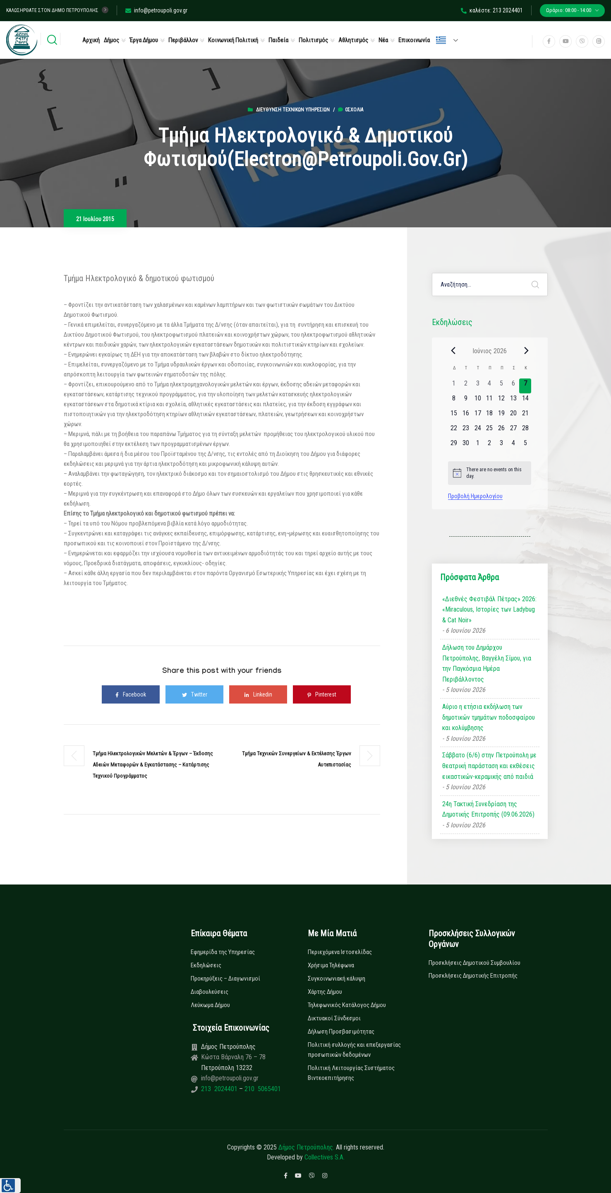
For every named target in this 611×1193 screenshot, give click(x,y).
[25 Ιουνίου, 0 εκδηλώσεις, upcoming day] (490, 430)
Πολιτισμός (313, 40)
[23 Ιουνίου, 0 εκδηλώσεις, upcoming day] (466, 430)
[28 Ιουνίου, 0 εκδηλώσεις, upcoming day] (525, 430)
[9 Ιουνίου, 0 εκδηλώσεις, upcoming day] (466, 400)
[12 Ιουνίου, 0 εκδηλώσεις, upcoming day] (502, 400)
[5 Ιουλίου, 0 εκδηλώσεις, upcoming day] (525, 445)
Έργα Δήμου (143, 40)
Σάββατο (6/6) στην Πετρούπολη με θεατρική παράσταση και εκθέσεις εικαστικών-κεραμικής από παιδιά (489, 765)
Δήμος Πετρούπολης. (306, 1147)
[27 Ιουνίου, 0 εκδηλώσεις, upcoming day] (514, 430)
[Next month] (526, 351)
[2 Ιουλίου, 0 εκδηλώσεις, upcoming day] (490, 445)
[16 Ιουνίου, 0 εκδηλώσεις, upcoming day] (466, 415)
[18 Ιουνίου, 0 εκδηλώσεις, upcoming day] (490, 415)
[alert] (489, 473)
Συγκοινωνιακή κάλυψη (336, 978)
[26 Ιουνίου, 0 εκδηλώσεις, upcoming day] (502, 430)
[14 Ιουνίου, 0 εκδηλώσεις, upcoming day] (525, 400)
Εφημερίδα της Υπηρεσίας (223, 952)
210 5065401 (262, 1089)
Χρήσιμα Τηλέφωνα (331, 965)
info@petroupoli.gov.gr (156, 10)
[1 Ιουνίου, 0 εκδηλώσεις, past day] (454, 385)
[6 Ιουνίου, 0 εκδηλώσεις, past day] (514, 385)
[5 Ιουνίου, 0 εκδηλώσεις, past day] (502, 385)
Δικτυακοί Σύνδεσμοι (334, 1018)
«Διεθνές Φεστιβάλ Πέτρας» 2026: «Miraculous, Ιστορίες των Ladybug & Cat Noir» (489, 609)
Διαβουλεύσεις (209, 991)
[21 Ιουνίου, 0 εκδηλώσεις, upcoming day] (525, 415)
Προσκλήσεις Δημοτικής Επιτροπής (473, 975)
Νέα (383, 40)
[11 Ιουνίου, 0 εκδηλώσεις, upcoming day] (490, 400)
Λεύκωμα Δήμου (210, 1005)
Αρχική (91, 40)
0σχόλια (350, 110)
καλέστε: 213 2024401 (492, 10)
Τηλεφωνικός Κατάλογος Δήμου (347, 1005)
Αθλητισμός (353, 40)
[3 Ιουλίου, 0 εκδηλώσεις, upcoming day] (502, 445)
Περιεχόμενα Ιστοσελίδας (340, 952)
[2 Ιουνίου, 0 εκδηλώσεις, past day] (466, 385)
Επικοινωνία (414, 40)
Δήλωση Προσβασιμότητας (341, 1031)
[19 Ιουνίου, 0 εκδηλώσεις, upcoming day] (502, 415)
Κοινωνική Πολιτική (233, 40)
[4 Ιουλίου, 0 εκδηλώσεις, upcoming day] (514, 445)
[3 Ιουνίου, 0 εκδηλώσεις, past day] (478, 385)
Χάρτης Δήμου (325, 991)
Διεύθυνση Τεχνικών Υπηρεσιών (293, 110)
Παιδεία (278, 40)
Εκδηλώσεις (206, 965)
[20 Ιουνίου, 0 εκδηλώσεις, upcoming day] (514, 415)
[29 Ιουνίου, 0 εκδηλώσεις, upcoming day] (454, 445)
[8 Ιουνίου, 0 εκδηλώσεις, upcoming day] (454, 400)
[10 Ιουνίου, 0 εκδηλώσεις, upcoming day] (478, 400)
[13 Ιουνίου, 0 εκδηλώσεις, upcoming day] (514, 400)
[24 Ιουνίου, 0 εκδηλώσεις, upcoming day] (478, 430)
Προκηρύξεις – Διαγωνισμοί (225, 978)
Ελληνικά (441, 40)
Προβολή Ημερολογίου (475, 496)
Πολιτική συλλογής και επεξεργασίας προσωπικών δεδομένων (354, 1049)
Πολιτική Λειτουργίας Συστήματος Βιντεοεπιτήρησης (351, 1073)
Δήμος (111, 40)
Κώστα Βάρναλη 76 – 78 (233, 1057)
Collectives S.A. (324, 1157)
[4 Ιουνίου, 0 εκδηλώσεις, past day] (490, 385)
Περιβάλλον (183, 40)
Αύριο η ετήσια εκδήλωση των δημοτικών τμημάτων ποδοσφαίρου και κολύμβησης (488, 717)
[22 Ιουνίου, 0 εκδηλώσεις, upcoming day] (454, 430)
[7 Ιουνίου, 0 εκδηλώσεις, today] (525, 385)
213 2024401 (220, 1089)
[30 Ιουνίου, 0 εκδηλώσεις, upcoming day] (466, 445)
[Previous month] (453, 351)
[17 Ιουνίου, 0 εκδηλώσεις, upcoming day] (478, 415)
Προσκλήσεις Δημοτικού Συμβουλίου (474, 962)
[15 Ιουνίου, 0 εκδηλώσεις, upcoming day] (454, 415)
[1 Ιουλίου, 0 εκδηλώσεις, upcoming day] (478, 445)
